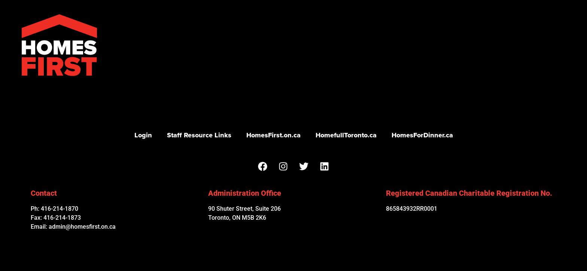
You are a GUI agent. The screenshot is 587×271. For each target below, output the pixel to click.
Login (143, 135)
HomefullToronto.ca (346, 135)
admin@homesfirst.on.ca (82, 226)
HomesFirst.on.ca (273, 135)
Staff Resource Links (199, 135)
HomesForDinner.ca (422, 135)
